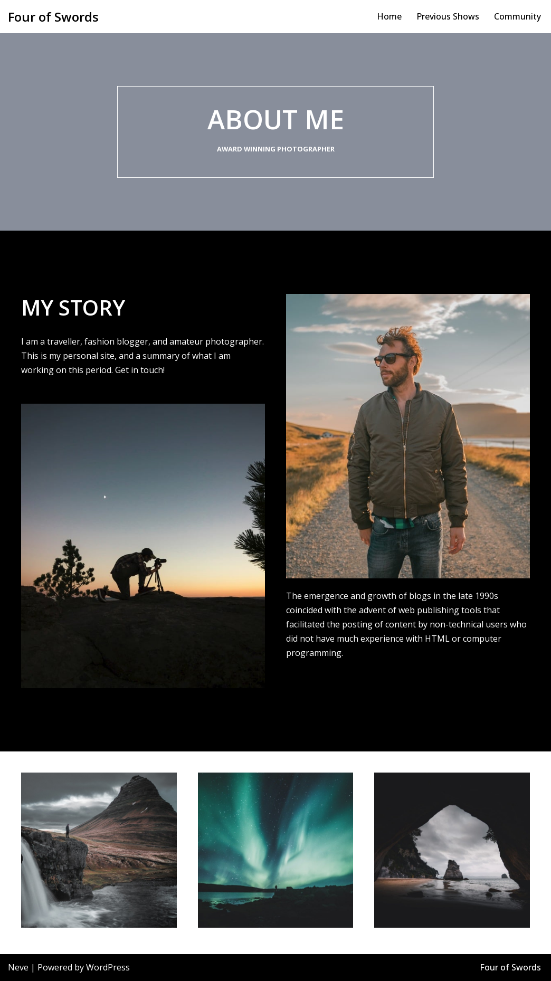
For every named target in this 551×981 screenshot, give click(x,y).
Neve (18, 967)
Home (389, 16)
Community (517, 16)
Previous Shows (447, 16)
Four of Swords (510, 967)
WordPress (108, 967)
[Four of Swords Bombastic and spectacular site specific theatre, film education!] (53, 16)
